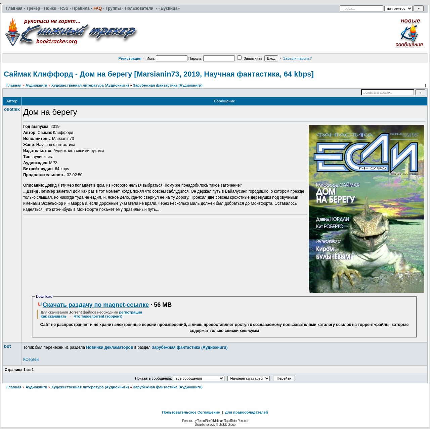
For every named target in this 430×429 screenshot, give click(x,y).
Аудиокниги (36, 85)
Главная (14, 85)
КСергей (31, 359)
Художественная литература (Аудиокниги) (90, 85)
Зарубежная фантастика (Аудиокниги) (168, 85)
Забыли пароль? (297, 58)
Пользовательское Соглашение (191, 412)
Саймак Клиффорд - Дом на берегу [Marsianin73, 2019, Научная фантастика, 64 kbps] (159, 74)
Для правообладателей (246, 412)
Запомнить (249, 58)
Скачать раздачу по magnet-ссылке (93, 304)
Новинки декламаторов (109, 347)
